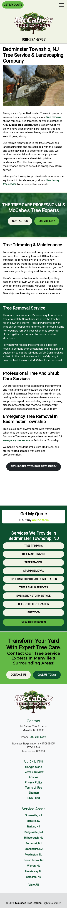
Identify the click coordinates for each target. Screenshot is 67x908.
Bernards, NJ (33, 877)
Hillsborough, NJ (33, 837)
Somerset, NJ (33, 843)
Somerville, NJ (33, 815)
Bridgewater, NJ (33, 832)
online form (40, 520)
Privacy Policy (34, 782)
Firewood (34, 612)
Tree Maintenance (33, 554)
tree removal (53, 117)
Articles (33, 777)
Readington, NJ (33, 854)
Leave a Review (33, 772)
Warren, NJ (33, 865)
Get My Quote (13, 4)
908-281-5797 (34, 39)
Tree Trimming (33, 545)
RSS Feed (33, 798)
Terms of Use (33, 787)
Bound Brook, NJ (33, 860)
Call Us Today (47, 674)
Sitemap (33, 792)
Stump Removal (33, 570)
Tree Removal (33, 562)
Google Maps (33, 767)
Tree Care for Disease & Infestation (33, 579)
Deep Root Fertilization (33, 604)
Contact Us (20, 221)
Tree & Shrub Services (33, 587)
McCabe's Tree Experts (28, 903)
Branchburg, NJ (34, 849)
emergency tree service (16, 440)
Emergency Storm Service (33, 595)
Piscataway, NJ (33, 871)
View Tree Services (33, 622)
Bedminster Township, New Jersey (33, 466)
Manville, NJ (33, 821)
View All (33, 885)
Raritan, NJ (33, 826)
